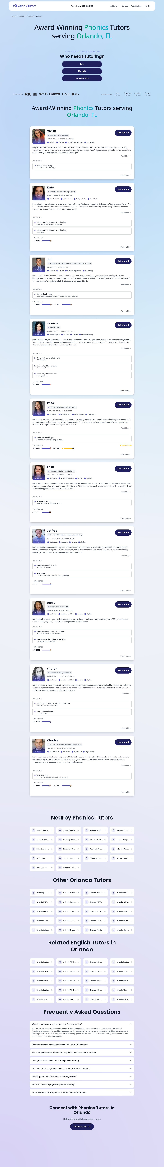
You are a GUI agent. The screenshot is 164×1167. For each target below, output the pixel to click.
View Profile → (126, 175)
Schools (125, 6)
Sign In (147, 6)
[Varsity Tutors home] (25, 6)
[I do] (82, 64)
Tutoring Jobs (136, 6)
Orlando (30, 16)
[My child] (82, 71)
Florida (21, 16)
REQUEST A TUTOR (82, 1126)
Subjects (114, 6)
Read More (126, 156)
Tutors (14, 16)
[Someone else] (82, 78)
